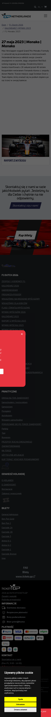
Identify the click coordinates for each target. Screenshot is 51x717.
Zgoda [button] (20, 699)
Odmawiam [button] (20, 704)
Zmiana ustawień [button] (20, 710)
